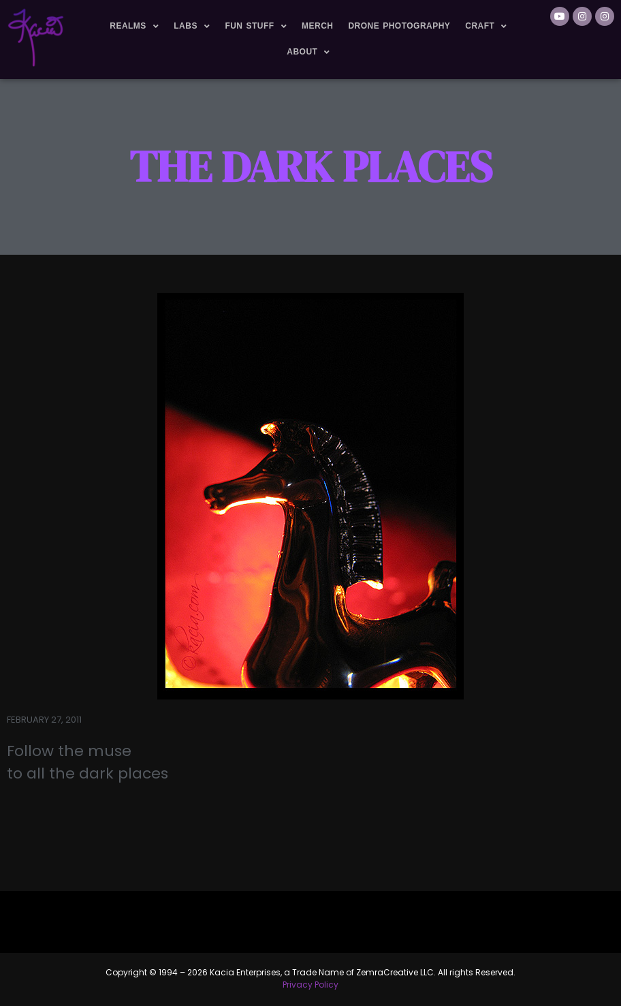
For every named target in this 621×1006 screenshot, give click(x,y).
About (308, 52)
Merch (317, 26)
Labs (192, 26)
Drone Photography (399, 26)
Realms (134, 26)
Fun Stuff (256, 26)
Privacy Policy (310, 984)
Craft (486, 26)
